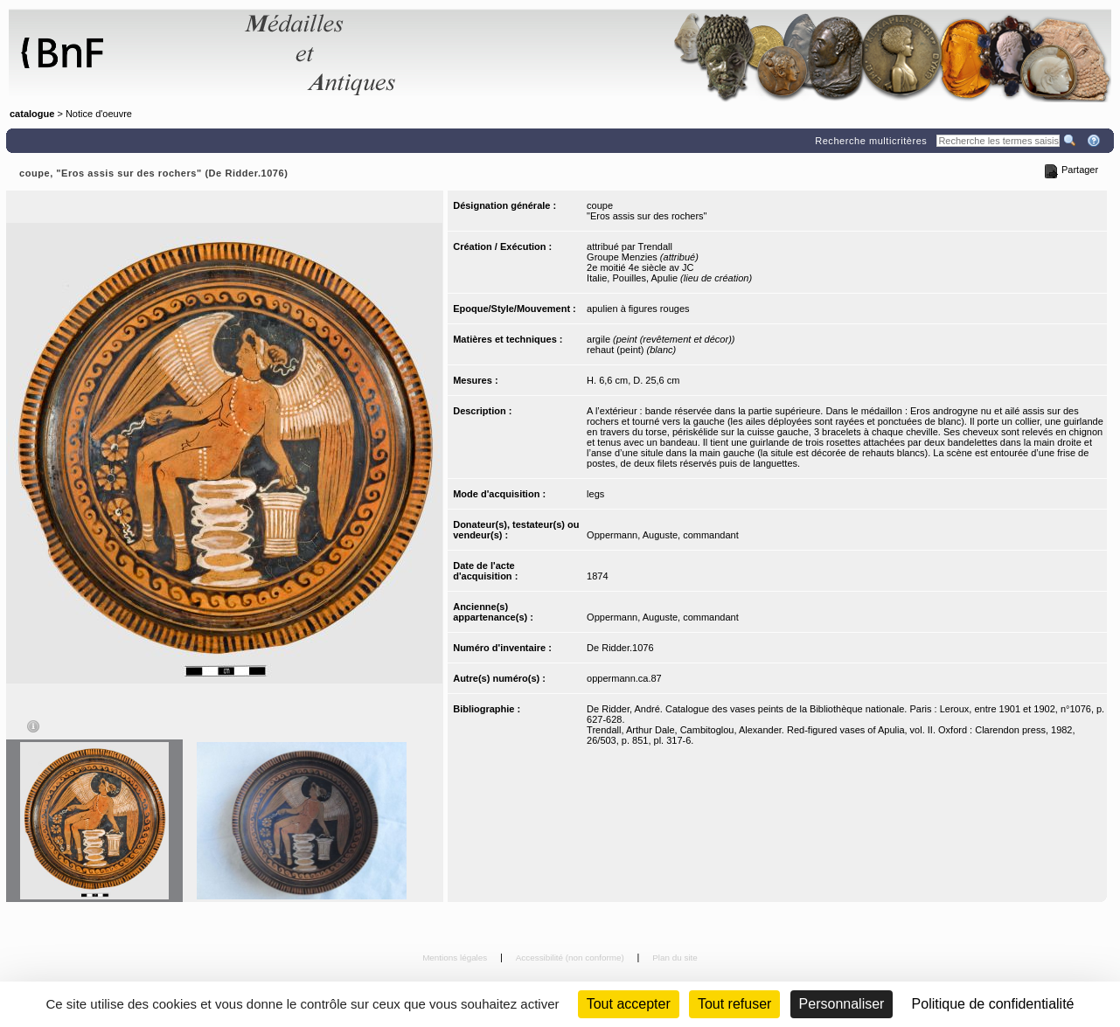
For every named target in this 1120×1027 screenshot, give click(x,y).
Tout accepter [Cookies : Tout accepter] (629, 1003)
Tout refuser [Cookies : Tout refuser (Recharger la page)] (734, 1003)
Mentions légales (456, 957)
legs (595, 494)
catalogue (32, 113)
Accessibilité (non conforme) (571, 957)
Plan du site (675, 957)
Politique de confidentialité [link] (993, 1003)
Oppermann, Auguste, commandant (663, 535)
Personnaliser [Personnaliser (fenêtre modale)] (842, 1003)
